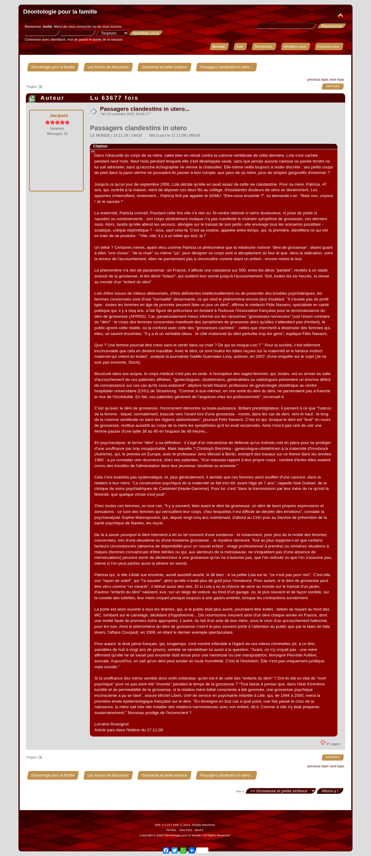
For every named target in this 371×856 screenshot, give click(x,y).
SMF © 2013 (181, 824)
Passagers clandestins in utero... (145, 109)
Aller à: (240, 791)
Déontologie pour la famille (60, 11)
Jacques (59, 115)
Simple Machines (203, 824)
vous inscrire (112, 26)
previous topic (318, 79)
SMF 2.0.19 (162, 824)
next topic (336, 79)
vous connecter (79, 26)
